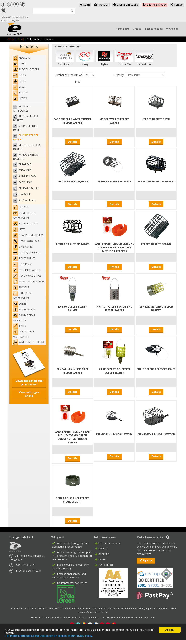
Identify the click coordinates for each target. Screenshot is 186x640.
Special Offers (26, 69)
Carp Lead (25, 182)
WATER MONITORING (29, 342)
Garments (23, 246)
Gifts (19, 63)
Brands (137, 28)
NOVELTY (21, 57)
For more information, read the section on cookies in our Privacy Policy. (49, 636)
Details (72, 141)
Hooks (20, 92)
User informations (125, 4)
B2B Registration (155, 4)
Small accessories (28, 281)
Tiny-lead (25, 164)
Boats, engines (26, 252)
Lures (20, 303)
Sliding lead (27, 176)
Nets (19, 229)
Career (102, 559)
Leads (21, 39)
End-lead (24, 170)
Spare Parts (24, 309)
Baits (19, 325)
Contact (177, 4)
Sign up (147, 560)
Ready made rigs (27, 275)
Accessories (24, 258)
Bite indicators (27, 270)
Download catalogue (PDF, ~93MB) (29, 382)
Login (85, 4)
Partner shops (154, 28)
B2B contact (105, 564)
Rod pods (22, 264)
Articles (173, 28)
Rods (19, 75)
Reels (19, 81)
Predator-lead (28, 188)
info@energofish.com (28, 570)
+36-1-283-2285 (25, 564)
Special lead (27, 200)
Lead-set (24, 194)
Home (11, 39)
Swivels (21, 287)
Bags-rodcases (26, 240)
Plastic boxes (25, 223)
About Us (101, 4)
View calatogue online (29, 394)
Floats (20, 207)
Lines (19, 86)
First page (123, 28)
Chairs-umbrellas (28, 235)
